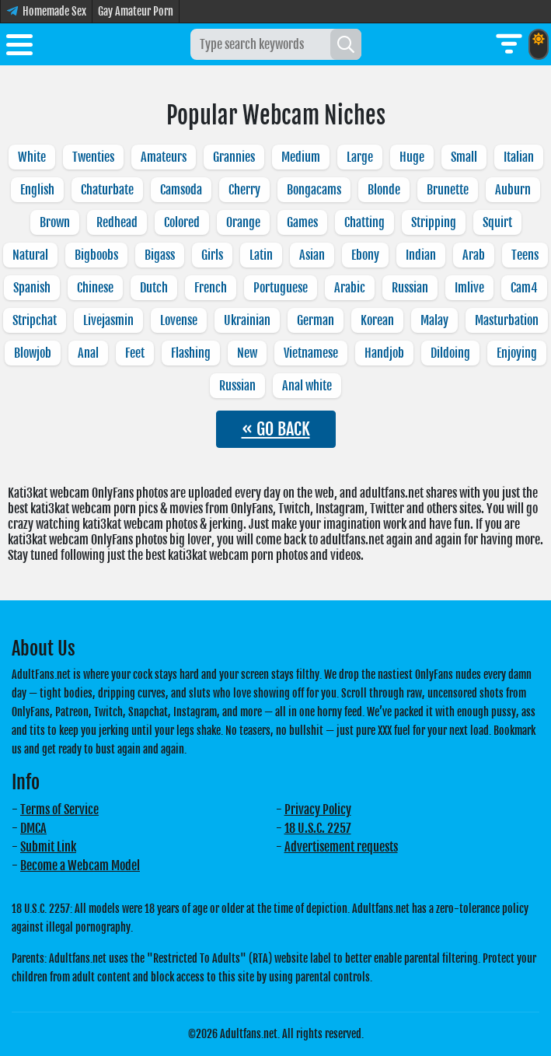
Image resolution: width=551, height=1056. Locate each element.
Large (360, 157)
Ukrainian (247, 320)
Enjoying (517, 353)
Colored (182, 222)
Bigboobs (96, 255)
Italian (519, 157)
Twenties (93, 157)
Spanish (32, 287)
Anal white (307, 385)
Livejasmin (108, 320)
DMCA (33, 828)
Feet (135, 353)
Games (302, 222)
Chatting (364, 222)
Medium (300, 157)
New (247, 353)
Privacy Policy (317, 809)
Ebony (365, 255)
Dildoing (450, 353)
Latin (261, 255)
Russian (410, 287)
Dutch (154, 287)
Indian (421, 255)
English (37, 190)
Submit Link (48, 847)
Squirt (497, 222)
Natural (30, 255)
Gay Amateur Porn (135, 11)
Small (464, 157)
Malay (434, 320)
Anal (88, 353)
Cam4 (524, 287)
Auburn (513, 190)
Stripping (433, 222)
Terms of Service (59, 809)
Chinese (95, 287)
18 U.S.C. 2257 (317, 828)
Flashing (191, 353)
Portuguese (280, 287)
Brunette (448, 190)
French (210, 287)
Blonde (384, 190)
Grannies (234, 157)
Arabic (349, 287)
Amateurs (164, 157)
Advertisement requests (341, 847)
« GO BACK (276, 429)
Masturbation (507, 320)
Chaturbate (107, 190)
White (32, 157)
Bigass (160, 255)
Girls (212, 255)
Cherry (244, 190)
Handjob (384, 353)
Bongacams (314, 190)
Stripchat (34, 320)
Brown (55, 222)
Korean (377, 320)
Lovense (178, 320)
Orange (243, 222)
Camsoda (181, 190)
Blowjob (32, 353)
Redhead (117, 222)
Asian (312, 255)
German (315, 320)
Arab (473, 255)
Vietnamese (311, 353)
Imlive (469, 287)
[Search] (345, 44)
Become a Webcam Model (80, 865)
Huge (411, 157)
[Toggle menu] (19, 47)
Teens (525, 255)
